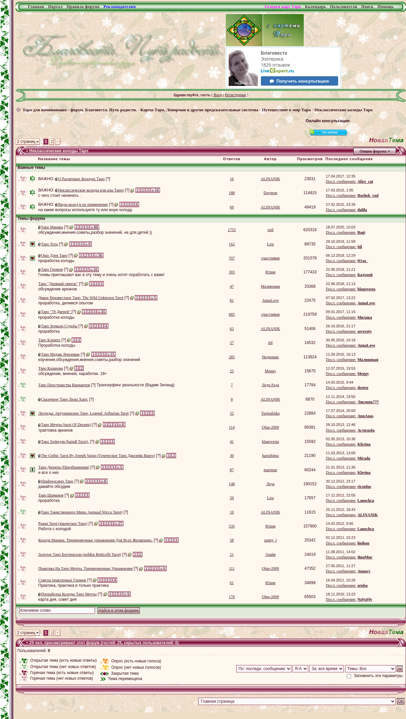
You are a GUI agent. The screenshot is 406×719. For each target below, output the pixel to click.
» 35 (101, 311)
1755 (232, 229)
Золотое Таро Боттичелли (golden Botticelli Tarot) (79, 554)
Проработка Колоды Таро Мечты (69, 594)
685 (232, 314)
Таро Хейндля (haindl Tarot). (65, 441)
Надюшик (270, 357)
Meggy (270, 371)
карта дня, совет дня (57, 599)
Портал (55, 6)
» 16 (94, 269)
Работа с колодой (54, 529)
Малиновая (270, 286)
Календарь (315, 6)
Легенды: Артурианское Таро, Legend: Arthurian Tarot (83, 413)
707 (232, 258)
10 (232, 512)
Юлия (270, 272)
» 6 (121, 424)
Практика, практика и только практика (73, 585)
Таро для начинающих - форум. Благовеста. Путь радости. (80, 109)
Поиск (367, 6)
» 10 (155, 190)
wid (270, 229)
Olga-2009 (270, 427)
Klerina (363, 444)
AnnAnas (365, 416)
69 (232, 207)
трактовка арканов (55, 430)
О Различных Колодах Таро (81, 179)
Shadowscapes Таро (57, 481)
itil (359, 246)
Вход (218, 95)
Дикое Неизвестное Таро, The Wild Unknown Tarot (80, 297)
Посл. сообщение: (341, 181)
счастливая (270, 258)
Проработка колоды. (57, 345)
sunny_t (270, 540)
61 (232, 582)
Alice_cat (365, 181)
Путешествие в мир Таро (286, 109)
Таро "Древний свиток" (58, 283)
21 (232, 554)
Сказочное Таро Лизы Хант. (64, 399)
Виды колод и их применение (83, 204)
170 (232, 596)
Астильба (366, 430)
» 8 (103, 481)
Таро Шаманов (51, 495)
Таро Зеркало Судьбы (59, 326)
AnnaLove (270, 300)
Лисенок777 (368, 402)
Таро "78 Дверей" (56, 311)
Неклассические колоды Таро (343, 109)
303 (232, 272)
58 (232, 540)
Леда (270, 484)
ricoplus (364, 486)
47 (232, 286)
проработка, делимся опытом (65, 303)
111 (232, 568)
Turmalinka (270, 413)
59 (232, 498)
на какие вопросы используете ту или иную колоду (85, 209)
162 (232, 244)
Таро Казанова (50, 368)
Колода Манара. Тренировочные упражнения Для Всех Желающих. (95, 540)
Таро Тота (49, 244)
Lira (270, 244)
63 (232, 328)
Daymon (270, 192)
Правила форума (83, 6)
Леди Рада (270, 385)
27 (232, 342)
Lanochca (365, 500)
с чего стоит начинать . (59, 195)
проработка (49, 331)
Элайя (270, 554)
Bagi (361, 232)
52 (232, 413)
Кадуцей (365, 274)
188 (232, 192)
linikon (363, 543)
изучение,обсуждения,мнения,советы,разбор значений (89, 359)
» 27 (118, 523)
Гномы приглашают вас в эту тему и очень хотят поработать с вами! (101, 274)
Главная (36, 6)
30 (232, 455)
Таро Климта (49, 340)
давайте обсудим (54, 486)
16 (232, 179)
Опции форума (372, 151)
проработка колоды (56, 260)
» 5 (153, 297)
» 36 (98, 255)
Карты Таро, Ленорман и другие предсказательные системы (199, 109)
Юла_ (362, 260)
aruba (362, 585)
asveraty (364, 331)
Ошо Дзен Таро (54, 255)
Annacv (363, 571)
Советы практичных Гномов (62, 580)
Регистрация (235, 95)
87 (232, 470)
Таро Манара (52, 227)
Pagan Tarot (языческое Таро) (63, 523)
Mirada (363, 458)
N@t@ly (364, 599)
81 (232, 300)
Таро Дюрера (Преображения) (63, 467)
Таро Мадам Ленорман (60, 354)
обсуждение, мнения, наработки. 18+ (72, 373)
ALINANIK (270, 179)
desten (362, 387)
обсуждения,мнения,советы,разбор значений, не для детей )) (95, 232)
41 (232, 441)
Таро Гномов (52, 269)
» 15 (110, 354)
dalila (362, 209)
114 (232, 427)
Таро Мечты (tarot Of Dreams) (66, 424)
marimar (270, 470)
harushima (270, 455)
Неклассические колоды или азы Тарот (91, 190)
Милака (364, 317)
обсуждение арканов (57, 289)
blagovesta (366, 289)
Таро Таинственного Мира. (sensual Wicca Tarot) (81, 512)
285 (232, 357)
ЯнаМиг (364, 557)
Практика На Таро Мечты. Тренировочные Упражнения (85, 568)
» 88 (94, 227)
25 (232, 371)
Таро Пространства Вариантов (64, 385)
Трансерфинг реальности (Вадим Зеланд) (135, 385)
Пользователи (343, 6)
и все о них (48, 472)
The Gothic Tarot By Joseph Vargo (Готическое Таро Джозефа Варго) (98, 455)
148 (232, 484)
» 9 (88, 244)
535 (232, 526)
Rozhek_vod (367, 195)
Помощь (385, 6)
